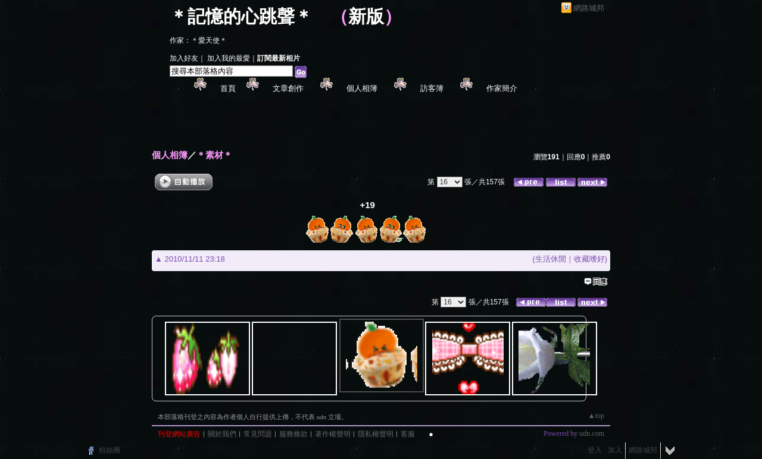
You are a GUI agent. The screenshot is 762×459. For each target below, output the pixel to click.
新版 (366, 16)
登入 (595, 450)
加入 (615, 450)
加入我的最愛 (228, 58)
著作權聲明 (333, 434)
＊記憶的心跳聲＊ (241, 16)
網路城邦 (588, 8)
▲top (596, 415)
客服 (408, 434)
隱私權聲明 (376, 434)
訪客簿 (432, 88)
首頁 (228, 88)
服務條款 (293, 434)
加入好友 (184, 58)
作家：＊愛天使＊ (198, 40)
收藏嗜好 (589, 258)
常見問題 (257, 434)
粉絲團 (109, 450)
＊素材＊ (214, 155)
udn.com (591, 433)
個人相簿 (361, 88)
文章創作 (288, 88)
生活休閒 (550, 258)
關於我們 (222, 434)
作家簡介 (501, 88)
